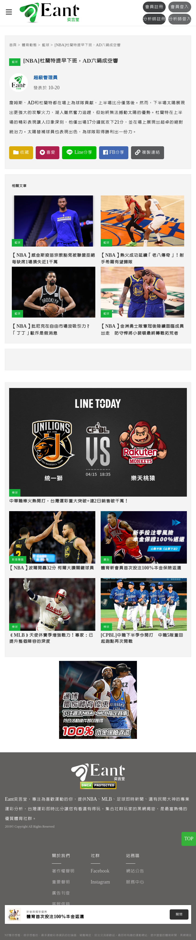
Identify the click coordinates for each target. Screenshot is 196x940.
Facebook (100, 871)
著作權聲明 (63, 871)
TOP (188, 838)
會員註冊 (154, 7)
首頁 (13, 45)
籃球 (45, 45)
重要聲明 (61, 882)
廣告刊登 (61, 893)
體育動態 (29, 45)
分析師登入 (179, 19)
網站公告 (135, 871)
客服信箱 (61, 904)
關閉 (179, 914)
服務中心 (135, 882)
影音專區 (18, 559)
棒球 (15, 492)
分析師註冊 (154, 19)
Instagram (100, 882)
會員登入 (179, 7)
